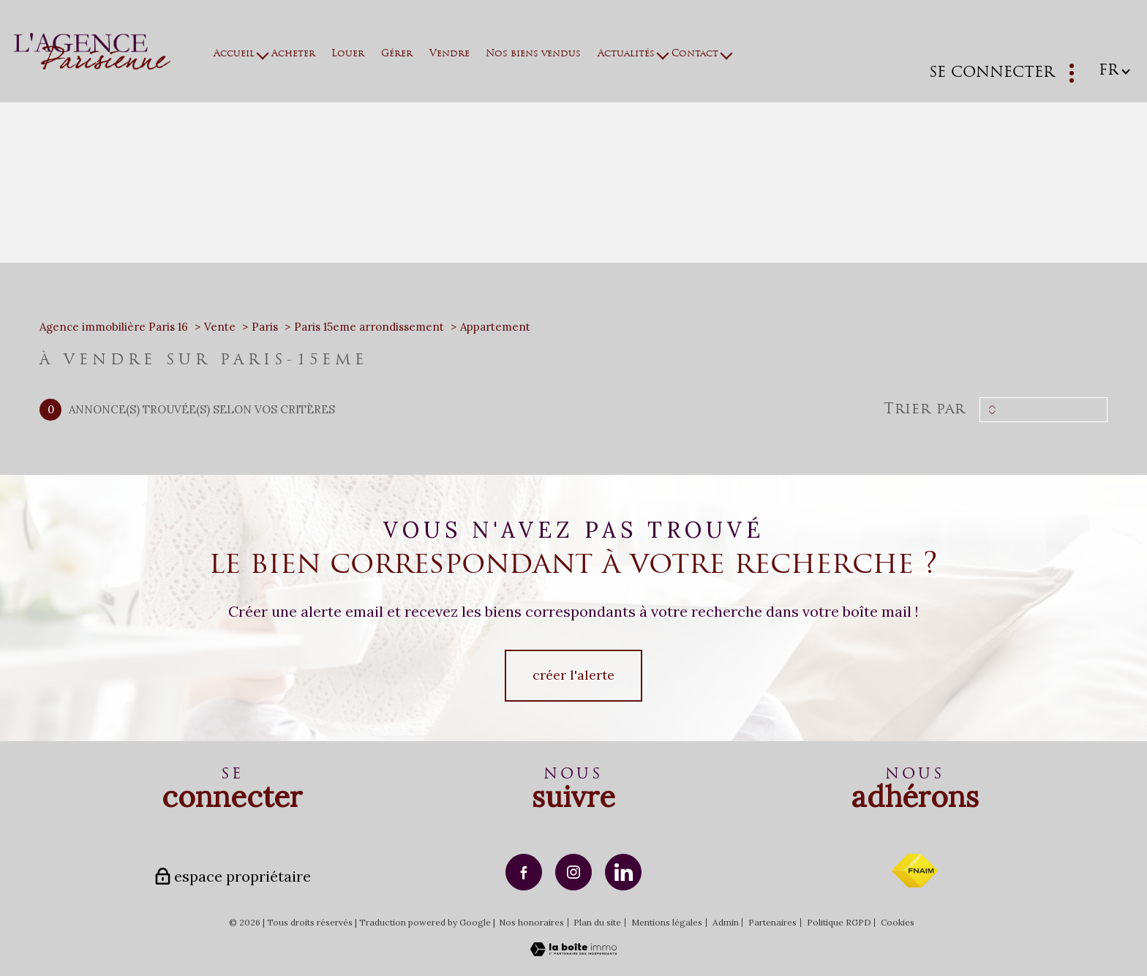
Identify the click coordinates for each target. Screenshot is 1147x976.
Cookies (897, 922)
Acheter (293, 54)
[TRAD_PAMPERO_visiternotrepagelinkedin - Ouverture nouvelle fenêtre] (623, 872)
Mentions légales (666, 922)
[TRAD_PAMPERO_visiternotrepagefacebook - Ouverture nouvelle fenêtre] (523, 872)
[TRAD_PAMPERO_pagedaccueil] (91, 64)
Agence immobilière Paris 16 (114, 327)
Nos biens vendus (533, 54)
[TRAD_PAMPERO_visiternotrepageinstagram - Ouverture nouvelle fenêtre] (573, 872)
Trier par (924, 409)
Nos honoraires (531, 922)
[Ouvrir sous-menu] (263, 54)
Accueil (234, 54)
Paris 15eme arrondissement (369, 327)
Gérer (397, 54)
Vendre (449, 54)
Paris (265, 327)
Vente (220, 327)
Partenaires (772, 922)
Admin (725, 922)
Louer (347, 54)
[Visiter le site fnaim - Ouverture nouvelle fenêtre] (915, 870)
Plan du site (597, 922)
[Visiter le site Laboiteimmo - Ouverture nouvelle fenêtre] (573, 951)
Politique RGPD (839, 922)
